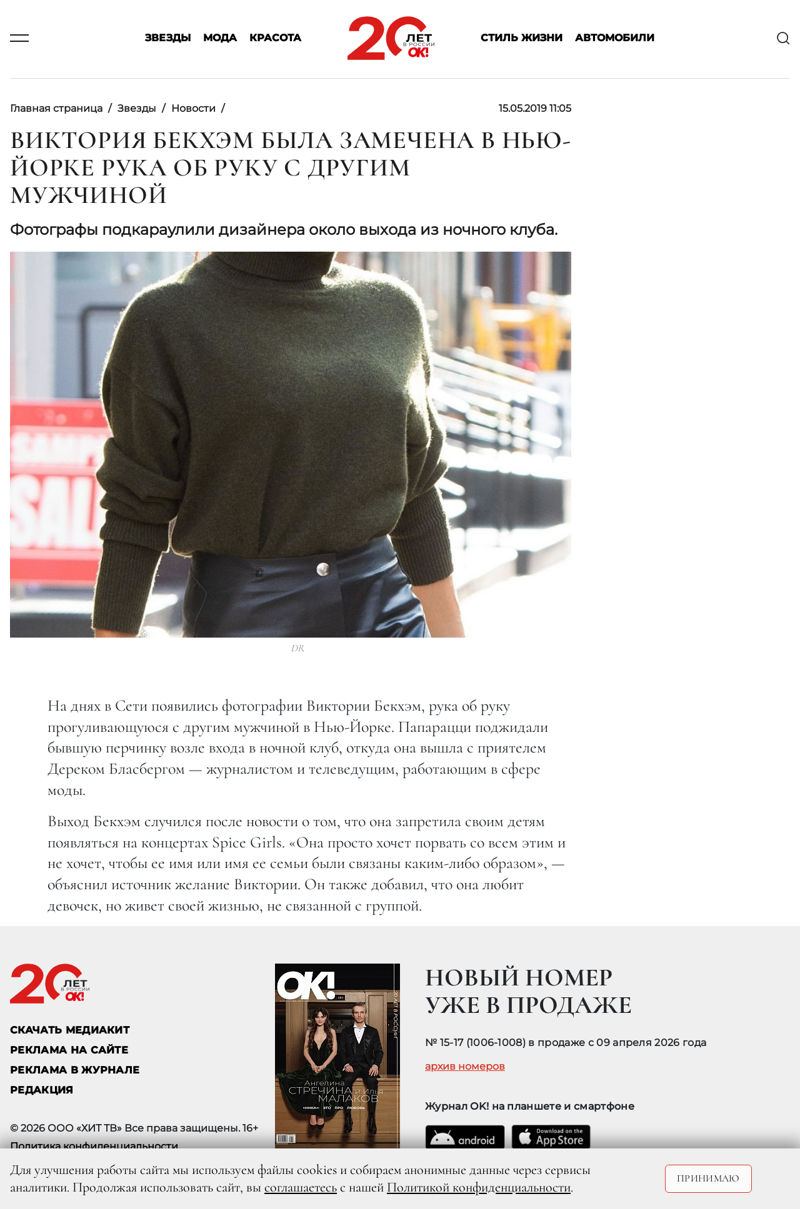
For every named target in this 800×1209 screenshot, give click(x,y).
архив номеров (465, 1066)
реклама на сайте (69, 1050)
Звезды (168, 38)
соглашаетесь (300, 1187)
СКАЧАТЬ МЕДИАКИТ (69, 1030)
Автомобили (614, 38)
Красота (275, 38)
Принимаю (708, 1178)
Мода (220, 38)
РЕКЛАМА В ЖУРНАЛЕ (74, 1070)
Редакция (42, 1090)
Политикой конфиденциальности (479, 1187)
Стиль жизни (521, 38)
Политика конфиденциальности (94, 1146)
